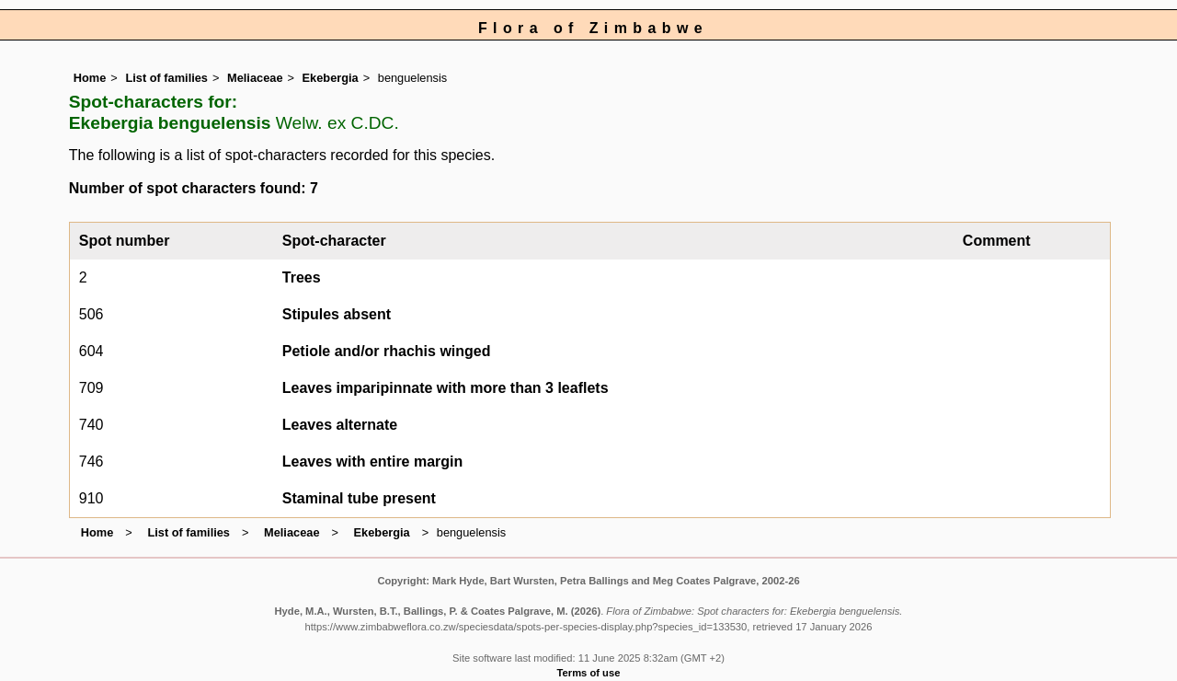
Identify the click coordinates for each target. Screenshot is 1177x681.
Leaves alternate (339, 425)
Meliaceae (254, 78)
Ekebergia (331, 78)
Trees (301, 277)
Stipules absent (336, 314)
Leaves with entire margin (372, 461)
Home (90, 78)
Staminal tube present (359, 498)
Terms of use (589, 672)
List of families (166, 78)
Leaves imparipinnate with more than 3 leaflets (445, 388)
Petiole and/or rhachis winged (386, 351)
